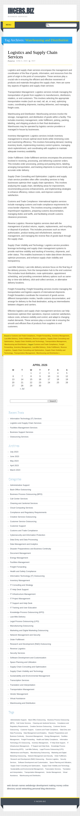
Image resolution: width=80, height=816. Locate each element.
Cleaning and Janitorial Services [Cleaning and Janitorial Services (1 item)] (44, 723)
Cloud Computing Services (21, 508)
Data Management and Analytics (24, 544)
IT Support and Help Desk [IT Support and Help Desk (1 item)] (40, 746)
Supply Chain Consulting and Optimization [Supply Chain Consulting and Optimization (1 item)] (25, 766)
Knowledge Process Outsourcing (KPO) (27, 612)
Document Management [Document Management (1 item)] (34, 736)
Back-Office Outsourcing (20, 489)
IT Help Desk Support (19, 589)
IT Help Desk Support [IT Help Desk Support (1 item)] (57, 743)
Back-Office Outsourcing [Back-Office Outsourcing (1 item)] (36, 720)
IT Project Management (20, 598)
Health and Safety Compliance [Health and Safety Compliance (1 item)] (47, 739)
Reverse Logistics (39, 338)
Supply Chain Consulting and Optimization (28, 350)
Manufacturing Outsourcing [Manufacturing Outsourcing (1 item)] (40, 752)
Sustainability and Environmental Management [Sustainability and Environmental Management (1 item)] (26, 769)
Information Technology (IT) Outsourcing (27, 576)
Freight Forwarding (43, 336)
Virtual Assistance (17, 698)
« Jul (22, 389)
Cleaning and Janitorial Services (24, 503)
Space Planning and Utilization (23, 662)
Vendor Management (19, 694)
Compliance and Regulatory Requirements (28, 512)
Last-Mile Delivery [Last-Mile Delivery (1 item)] (31, 749)
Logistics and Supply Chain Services (32, 54)
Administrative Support (19, 485)
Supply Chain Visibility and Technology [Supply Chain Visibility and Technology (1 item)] (55, 766)
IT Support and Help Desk (21, 603)
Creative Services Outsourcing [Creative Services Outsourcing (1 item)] (40, 726)
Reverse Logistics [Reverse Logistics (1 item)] (52, 759)
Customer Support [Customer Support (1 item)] (27, 730)
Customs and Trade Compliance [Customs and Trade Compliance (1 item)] (46, 730)
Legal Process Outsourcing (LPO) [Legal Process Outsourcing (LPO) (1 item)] (51, 749)
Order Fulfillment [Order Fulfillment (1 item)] (60, 756)
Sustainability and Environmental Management (30, 676)
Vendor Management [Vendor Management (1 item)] (53, 772)
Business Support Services (21, 432)
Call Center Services (19, 499)
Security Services (17, 653)
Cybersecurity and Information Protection (27, 535)
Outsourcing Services (19, 437)
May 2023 (14, 461)
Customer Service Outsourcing (23, 521)
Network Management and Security (25, 635)
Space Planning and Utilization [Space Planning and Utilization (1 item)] (60, 762)
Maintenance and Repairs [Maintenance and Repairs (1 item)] (19, 752)
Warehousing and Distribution (15, 344)
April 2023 (14, 465)
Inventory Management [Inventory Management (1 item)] (40, 743)
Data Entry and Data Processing (24, 539)
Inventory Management (60, 336)
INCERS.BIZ (21, 11)
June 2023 (14, 456)
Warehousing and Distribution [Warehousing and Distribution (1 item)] (30, 775)
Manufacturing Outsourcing (21, 626)
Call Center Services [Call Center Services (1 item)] (23, 723)
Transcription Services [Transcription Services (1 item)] (53, 769)
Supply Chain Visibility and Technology (29, 341)
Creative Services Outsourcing (23, 517)
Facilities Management (19, 562)
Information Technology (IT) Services (25, 418)
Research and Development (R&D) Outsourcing (30, 644)
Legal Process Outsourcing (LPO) (24, 621)
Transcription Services (19, 680)
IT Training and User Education (23, 608)
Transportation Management (55, 341)
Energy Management (19, 558)
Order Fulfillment (25, 338)
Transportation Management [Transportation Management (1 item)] (34, 772)
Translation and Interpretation (22, 685)
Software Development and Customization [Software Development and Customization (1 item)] (33, 762)
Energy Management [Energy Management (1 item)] (52, 736)
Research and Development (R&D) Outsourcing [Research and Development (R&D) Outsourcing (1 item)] (27, 759)
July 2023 (14, 452)
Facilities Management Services (23, 428)
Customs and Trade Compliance (23, 336)
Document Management (20, 553)
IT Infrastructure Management (22, 594)
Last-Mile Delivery (11, 338)
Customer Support (18, 526)
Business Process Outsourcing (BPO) (26, 494)
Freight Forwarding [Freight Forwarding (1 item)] (27, 739)
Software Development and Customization (28, 658)
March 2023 (15, 470)
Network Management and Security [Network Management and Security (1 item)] (40, 756)
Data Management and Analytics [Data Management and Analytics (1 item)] (35, 733)
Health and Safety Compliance (23, 571)
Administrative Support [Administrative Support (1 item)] (18, 720)
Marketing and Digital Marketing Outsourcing (29, 630)
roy (33, 61)
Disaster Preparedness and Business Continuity (30, 549)
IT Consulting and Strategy (21, 585)
